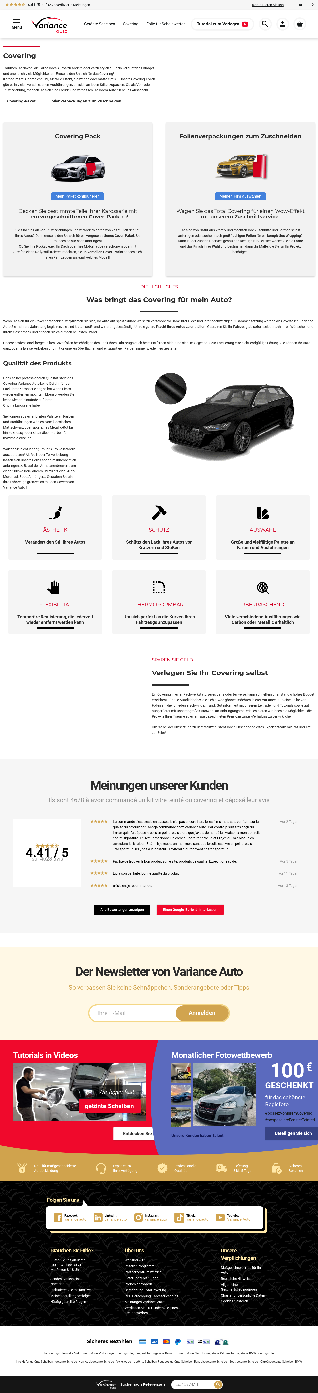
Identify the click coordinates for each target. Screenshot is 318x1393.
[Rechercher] (218, 1385)
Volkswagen (107, 1353)
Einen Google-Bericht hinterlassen (190, 910)
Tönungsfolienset (59, 1353)
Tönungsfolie (124, 1353)
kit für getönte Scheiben (37, 1361)
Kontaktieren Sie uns (268, 5)
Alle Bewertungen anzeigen (122, 910)
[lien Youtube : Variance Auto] (235, 1217)
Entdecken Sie (137, 1133)
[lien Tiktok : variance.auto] (193, 1217)
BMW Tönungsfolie (261, 1353)
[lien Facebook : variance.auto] (74, 1217)
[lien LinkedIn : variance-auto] (114, 1217)
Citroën (225, 1353)
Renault (170, 1353)
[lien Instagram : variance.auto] (154, 1217)
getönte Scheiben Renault (187, 1361)
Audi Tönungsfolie (85, 1353)
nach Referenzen (142, 1384)
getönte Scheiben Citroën (253, 1361)
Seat (198, 1353)
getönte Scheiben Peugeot (151, 1361)
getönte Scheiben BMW (286, 1361)
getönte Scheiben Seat (220, 1361)
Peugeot (140, 1353)
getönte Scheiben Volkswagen (112, 1361)
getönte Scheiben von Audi (73, 1361)
